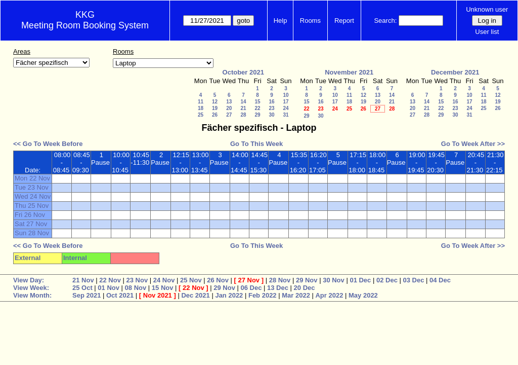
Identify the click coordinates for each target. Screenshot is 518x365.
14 (243, 101)
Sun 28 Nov (32, 233)
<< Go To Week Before (48, 144)
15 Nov (163, 287)
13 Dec (277, 287)
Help (280, 20)
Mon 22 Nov (32, 178)
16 (271, 101)
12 (215, 101)
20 (229, 108)
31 (285, 115)
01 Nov (108, 287)
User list (487, 31)
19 (215, 108)
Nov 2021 (157, 295)
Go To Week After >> (473, 144)
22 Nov (110, 280)
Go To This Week (256, 144)
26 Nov (218, 280)
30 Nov (333, 280)
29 (257, 115)
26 (215, 115)
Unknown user (487, 9)
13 (229, 101)
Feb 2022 (262, 295)
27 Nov (249, 280)
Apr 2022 (329, 295)
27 (229, 115)
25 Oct (82, 287)
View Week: (31, 287)
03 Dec (413, 280)
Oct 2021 (120, 295)
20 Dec (304, 287)
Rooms (310, 20)
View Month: (32, 295)
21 (243, 108)
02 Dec (387, 280)
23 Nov (137, 280)
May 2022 (363, 295)
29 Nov (307, 280)
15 (257, 101)
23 (271, 108)
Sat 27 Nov (31, 224)
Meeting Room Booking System (85, 25)
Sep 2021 (86, 295)
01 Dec (360, 280)
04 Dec (440, 280)
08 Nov (136, 287)
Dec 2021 (195, 295)
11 (200, 101)
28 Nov (280, 280)
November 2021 (349, 72)
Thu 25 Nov (32, 205)
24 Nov (164, 280)
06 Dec (251, 287)
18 (200, 108)
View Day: (28, 280)
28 (243, 115)
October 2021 (243, 72)
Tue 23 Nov (32, 187)
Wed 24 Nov (33, 196)
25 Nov (191, 280)
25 (200, 115)
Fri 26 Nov (30, 214)
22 (257, 108)
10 (285, 95)
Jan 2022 (229, 295)
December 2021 (455, 72)
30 (271, 115)
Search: (385, 20)
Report (344, 20)
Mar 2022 (296, 295)
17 (285, 101)
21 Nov (83, 280)
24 (285, 108)
